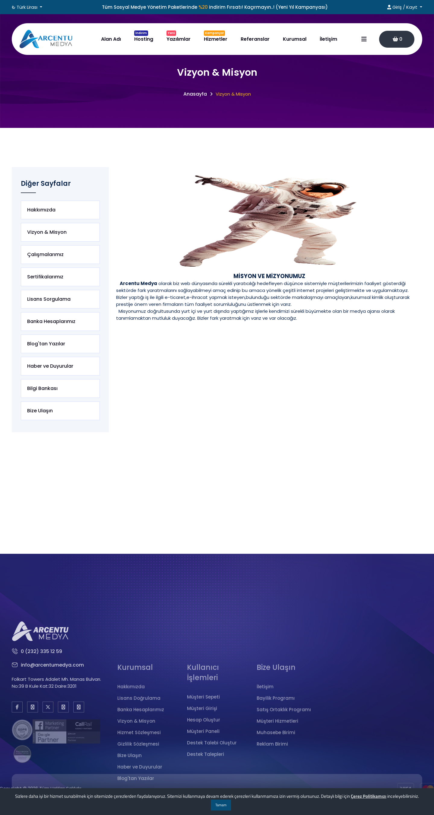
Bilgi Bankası (42, 388)
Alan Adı (111, 39)
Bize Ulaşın (40, 410)
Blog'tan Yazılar (46, 343)
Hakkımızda (41, 210)
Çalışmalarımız (45, 254)
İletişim (328, 39)
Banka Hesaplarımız (51, 321)
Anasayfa (195, 93)
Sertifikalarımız (45, 276)
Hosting (143, 36)
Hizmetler (215, 36)
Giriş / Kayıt (403, 7)
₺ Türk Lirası (25, 7)
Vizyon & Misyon (47, 232)
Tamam (221, 805)
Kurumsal (294, 39)
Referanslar (255, 39)
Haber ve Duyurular (50, 366)
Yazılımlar (178, 36)
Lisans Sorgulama (49, 299)
